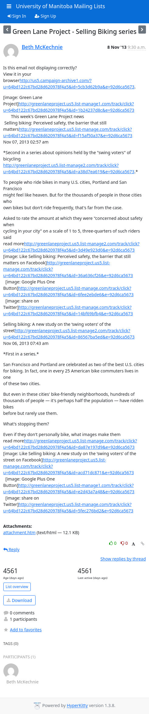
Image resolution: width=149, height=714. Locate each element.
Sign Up (45, 16)
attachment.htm (19, 532)
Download (19, 600)
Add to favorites (22, 630)
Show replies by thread (123, 559)
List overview (17, 586)
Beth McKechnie (42, 47)
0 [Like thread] (113, 543)
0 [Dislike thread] (124, 543)
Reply (11, 549)
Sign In (17, 16)
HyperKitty (77, 706)
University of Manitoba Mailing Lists (60, 6)
